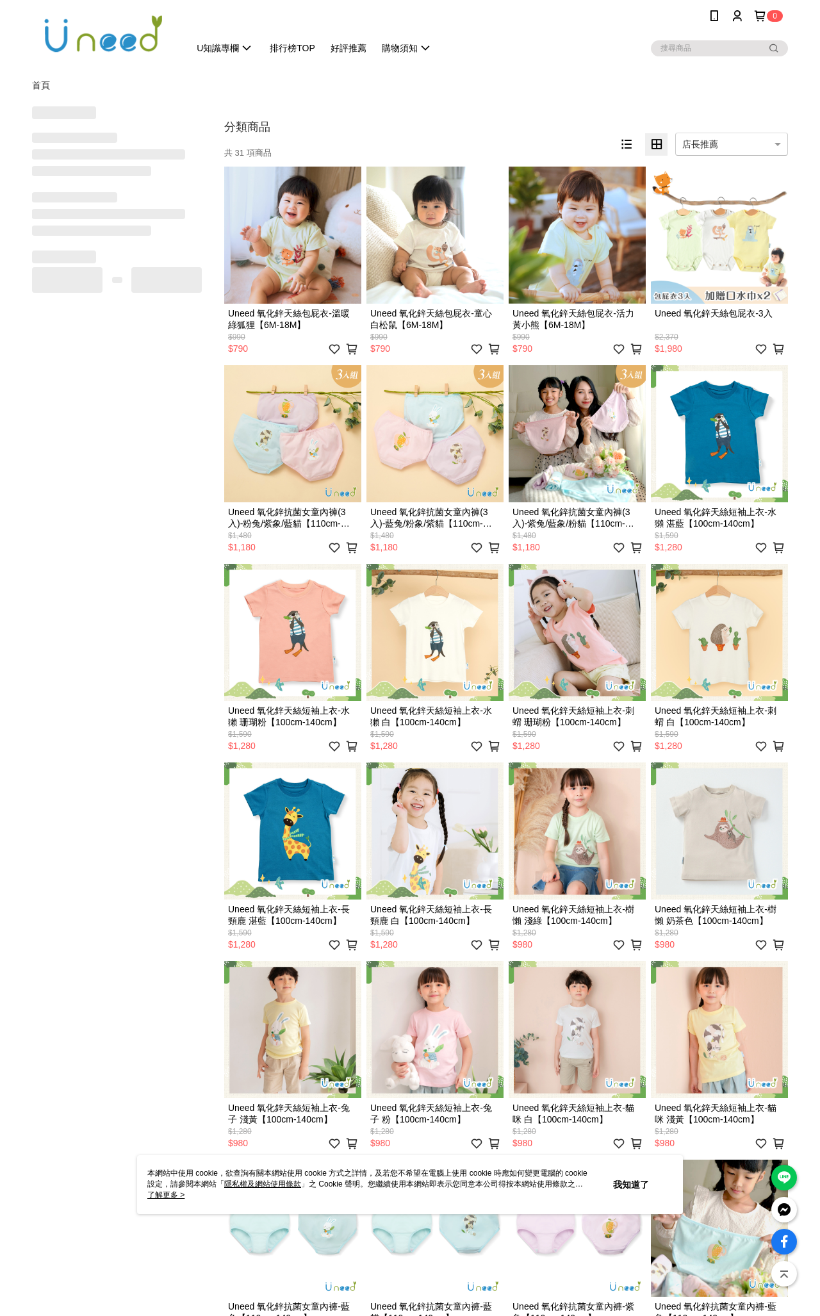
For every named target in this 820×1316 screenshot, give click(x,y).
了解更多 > (165, 1194)
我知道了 (631, 1185)
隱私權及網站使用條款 (262, 1184)
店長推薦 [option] (700, 144)
